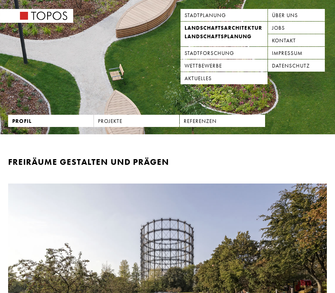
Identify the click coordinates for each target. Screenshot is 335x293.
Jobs (278, 27)
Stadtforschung (209, 53)
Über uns (285, 15)
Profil (22, 121)
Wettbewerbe (203, 65)
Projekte (110, 121)
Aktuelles (198, 78)
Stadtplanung (205, 15)
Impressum (287, 53)
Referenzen (200, 121)
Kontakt (284, 40)
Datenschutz (291, 65)
